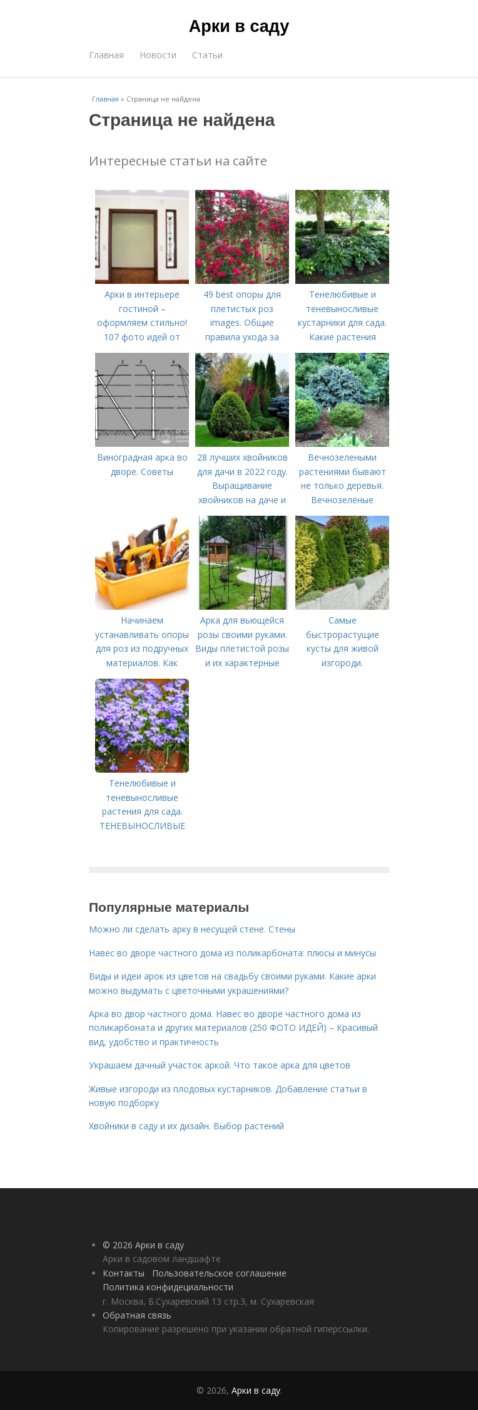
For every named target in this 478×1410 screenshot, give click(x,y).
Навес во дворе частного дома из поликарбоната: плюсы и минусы (232, 953)
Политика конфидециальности (168, 1287)
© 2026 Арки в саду (143, 1245)
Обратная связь (137, 1315)
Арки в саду (239, 26)
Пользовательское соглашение (219, 1273)
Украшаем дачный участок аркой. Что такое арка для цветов (219, 1065)
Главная (106, 55)
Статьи (207, 55)
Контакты (124, 1273)
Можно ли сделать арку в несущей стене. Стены (192, 929)
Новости (158, 55)
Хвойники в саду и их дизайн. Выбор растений (186, 1126)
